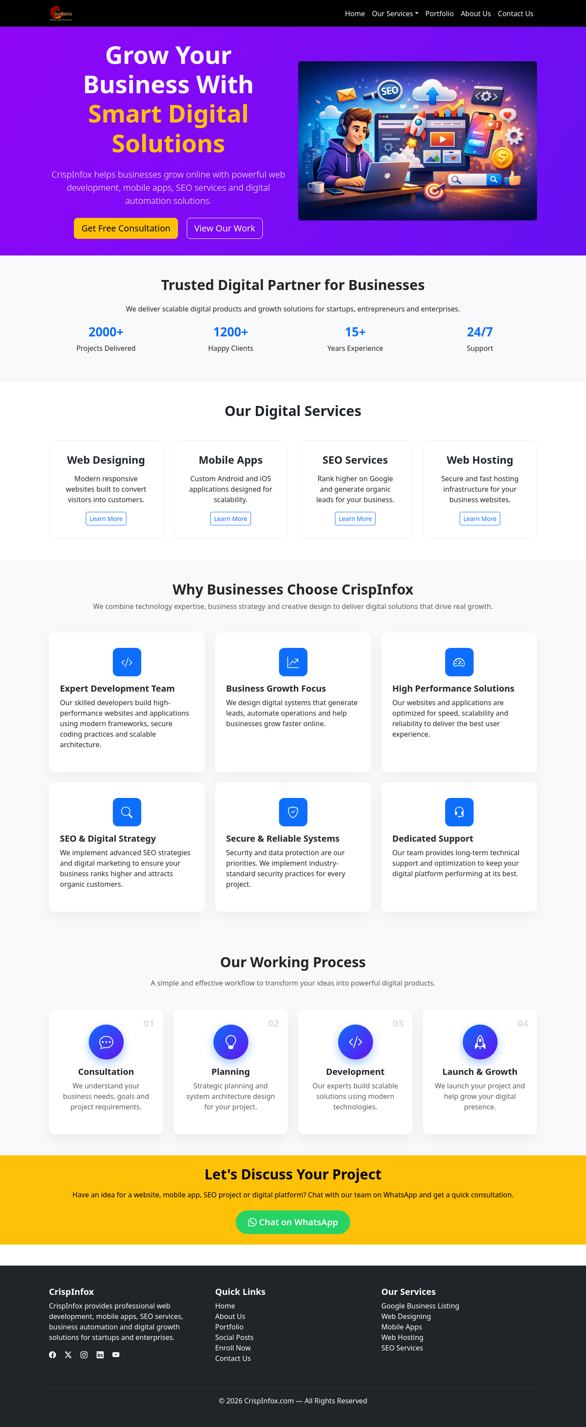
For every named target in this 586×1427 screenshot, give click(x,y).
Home (355, 13)
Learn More (106, 518)
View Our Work (224, 228)
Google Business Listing (420, 1306)
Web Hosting (402, 1337)
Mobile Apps (401, 1327)
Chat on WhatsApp (293, 1222)
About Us (476, 13)
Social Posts (234, 1337)
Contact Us (516, 13)
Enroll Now (233, 1348)
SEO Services (402, 1348)
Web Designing (406, 1316)
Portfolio (440, 13)
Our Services (392, 13)
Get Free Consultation (126, 228)
